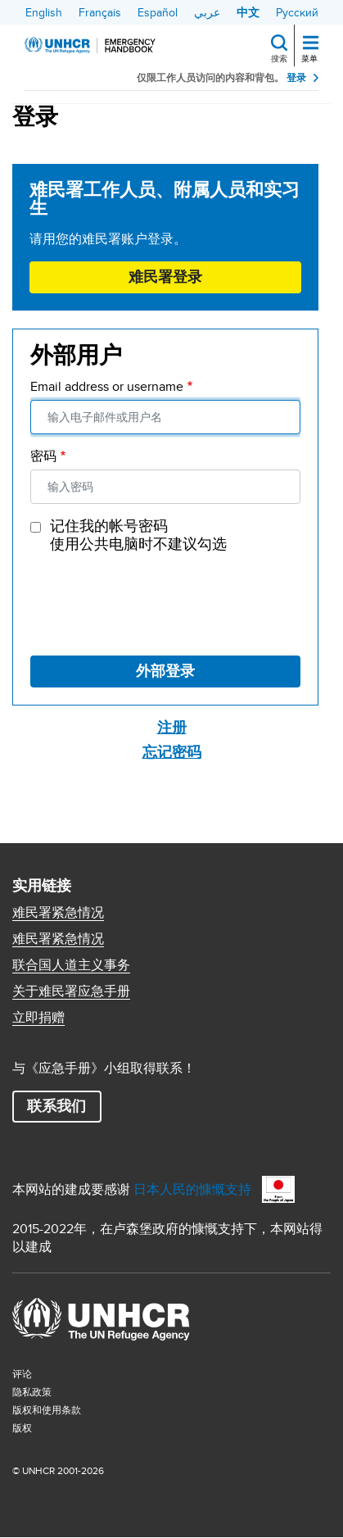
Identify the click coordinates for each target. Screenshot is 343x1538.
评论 (22, 1374)
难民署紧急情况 (58, 913)
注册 (172, 727)
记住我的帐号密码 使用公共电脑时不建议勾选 (138, 535)
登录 (296, 77)
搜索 (279, 58)
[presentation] (154, 602)
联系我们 (56, 1106)
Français (100, 12)
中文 (248, 12)
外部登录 (165, 671)
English (43, 12)
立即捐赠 (38, 1018)
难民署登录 (165, 277)
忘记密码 (171, 752)
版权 (22, 1428)
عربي (207, 12)
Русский (297, 12)
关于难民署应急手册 (71, 991)
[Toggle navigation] (310, 44)
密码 (43, 456)
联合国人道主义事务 (71, 965)
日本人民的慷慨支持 (192, 1189)
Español (158, 12)
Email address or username (106, 387)
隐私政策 (32, 1392)
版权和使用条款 (46, 1410)
